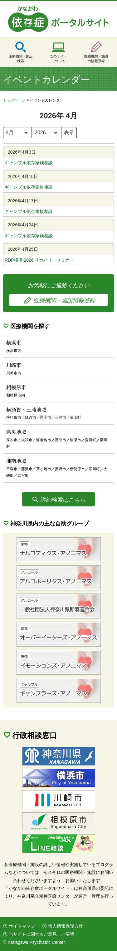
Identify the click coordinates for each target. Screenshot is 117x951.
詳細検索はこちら (63, 500)
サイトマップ (22, 926)
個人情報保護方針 (65, 926)
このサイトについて (58, 58)
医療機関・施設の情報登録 (96, 58)
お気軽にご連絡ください (58, 294)
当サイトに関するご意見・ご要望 (41, 934)
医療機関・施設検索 (21, 58)
